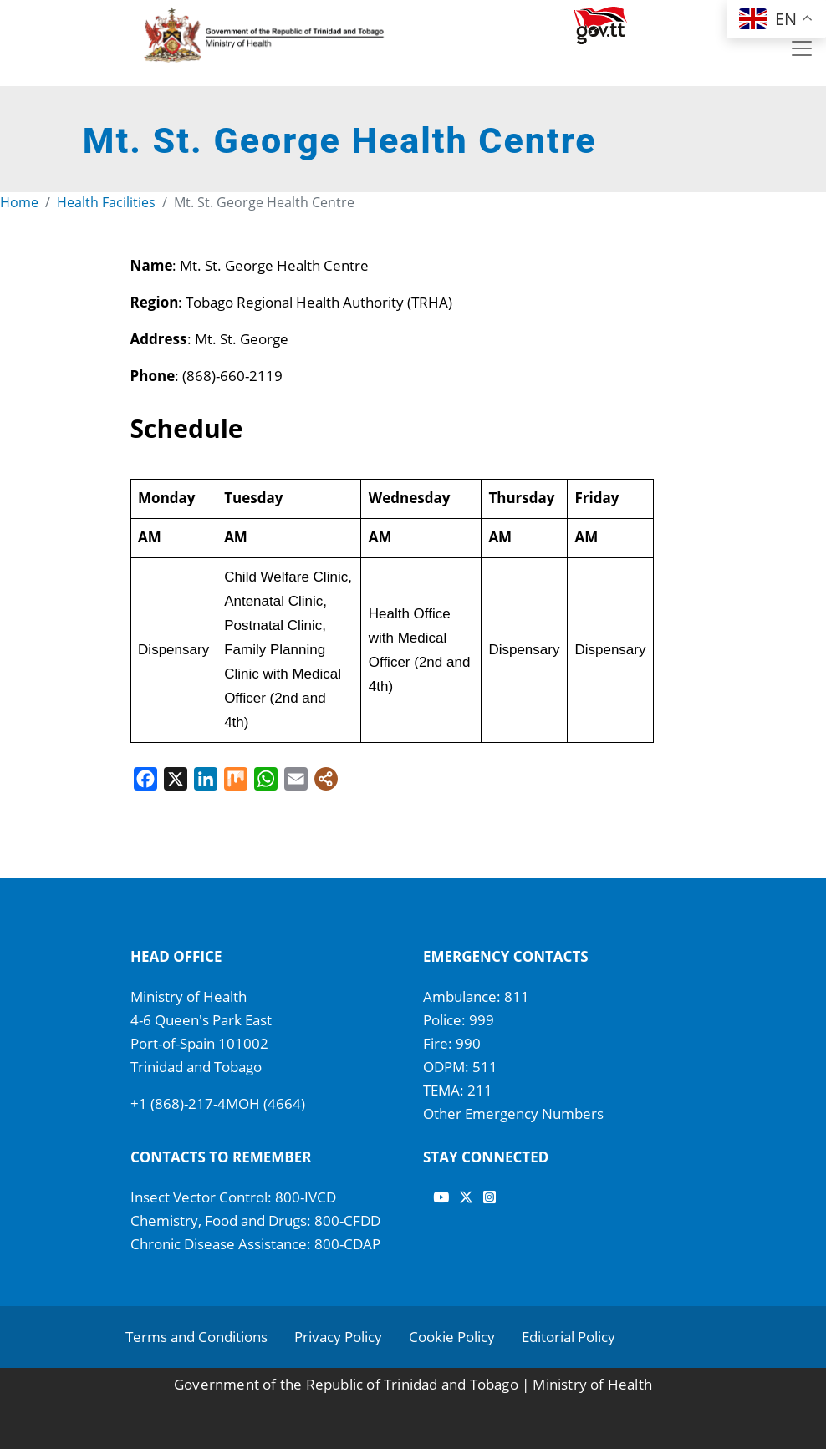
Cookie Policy (452, 1336)
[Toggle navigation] (801, 48)
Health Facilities (106, 202)
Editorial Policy (568, 1336)
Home (19, 202)
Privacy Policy (338, 1336)
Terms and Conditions (196, 1336)
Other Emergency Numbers (513, 1113)
